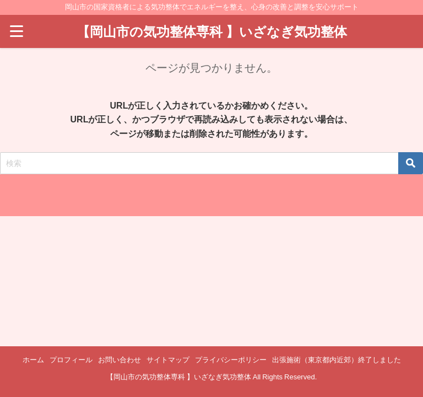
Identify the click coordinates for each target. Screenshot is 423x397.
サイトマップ (168, 359)
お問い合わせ (119, 359)
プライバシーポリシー (231, 359)
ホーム (33, 359)
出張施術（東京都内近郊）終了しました (336, 359)
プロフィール (71, 359)
